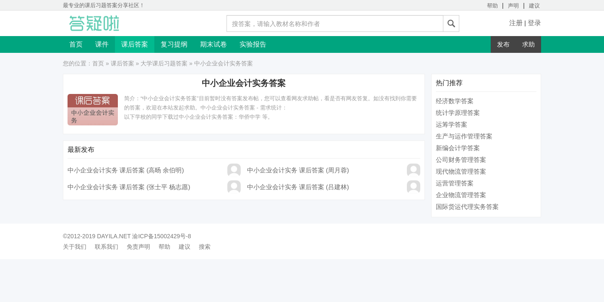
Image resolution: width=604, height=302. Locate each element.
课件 (102, 44)
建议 (534, 6)
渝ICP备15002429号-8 (161, 236)
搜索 (205, 246)
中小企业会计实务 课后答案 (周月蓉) (298, 170)
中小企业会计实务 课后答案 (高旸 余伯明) (126, 170)
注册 (516, 22)
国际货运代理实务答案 (467, 206)
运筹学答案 (451, 124)
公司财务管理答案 (461, 159)
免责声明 (138, 246)
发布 (503, 44)
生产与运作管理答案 (464, 136)
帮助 (492, 6)
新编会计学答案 (458, 147)
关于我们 (74, 246)
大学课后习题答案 (164, 63)
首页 (76, 44)
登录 (534, 22)
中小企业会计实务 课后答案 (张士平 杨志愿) (129, 186)
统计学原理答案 (458, 112)
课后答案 (134, 44)
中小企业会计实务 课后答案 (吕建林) (298, 186)
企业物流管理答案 (461, 194)
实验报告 (253, 44)
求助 (528, 44)
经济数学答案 (455, 100)
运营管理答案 (455, 183)
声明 (513, 6)
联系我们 (106, 246)
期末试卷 (213, 44)
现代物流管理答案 (461, 171)
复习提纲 (174, 44)
